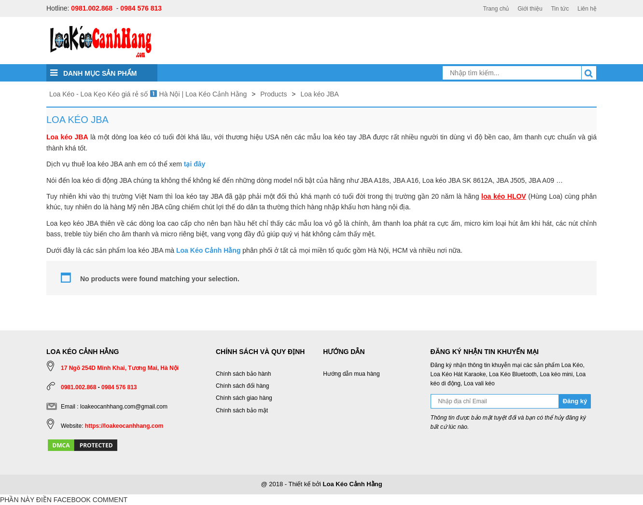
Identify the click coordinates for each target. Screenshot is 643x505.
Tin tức (560, 8)
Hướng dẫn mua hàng (351, 373)
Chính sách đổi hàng (242, 385)
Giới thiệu (529, 8)
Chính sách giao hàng (244, 398)
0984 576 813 (141, 8)
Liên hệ (587, 8)
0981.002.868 (91, 8)
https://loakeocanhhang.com (124, 426)
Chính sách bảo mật (242, 410)
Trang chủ (496, 8)
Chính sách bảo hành (243, 373)
